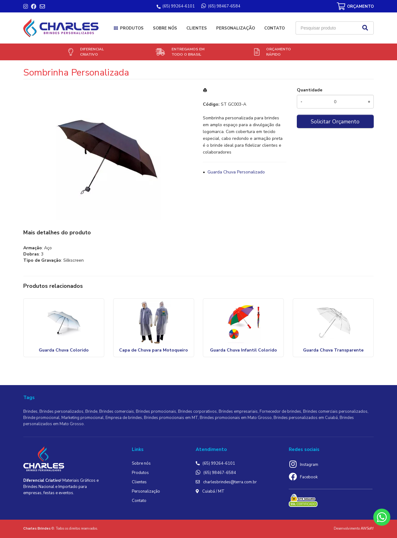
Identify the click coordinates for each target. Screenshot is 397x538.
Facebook (309, 477)
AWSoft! (367, 528)
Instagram (309, 464)
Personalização (235, 28)
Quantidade (309, 90)
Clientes (196, 28)
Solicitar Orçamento (335, 121)
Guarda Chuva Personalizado (236, 172)
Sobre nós (165, 28)
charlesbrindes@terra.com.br (230, 482)
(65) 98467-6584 (219, 473)
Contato (274, 28)
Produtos (132, 28)
